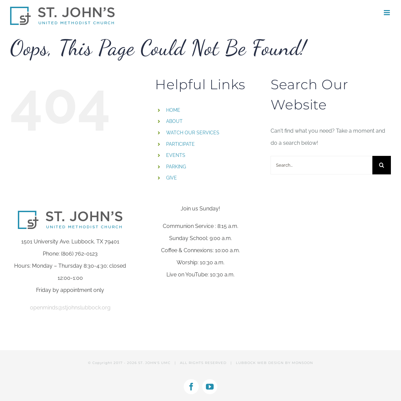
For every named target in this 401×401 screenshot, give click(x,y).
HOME (173, 110)
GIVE (171, 177)
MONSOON (302, 363)
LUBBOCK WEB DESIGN (260, 363)
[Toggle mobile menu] (387, 12)
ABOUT (174, 121)
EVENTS (175, 155)
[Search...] (321, 165)
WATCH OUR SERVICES (192, 132)
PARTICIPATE (180, 144)
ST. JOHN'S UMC (154, 363)
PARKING (176, 166)
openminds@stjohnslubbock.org (70, 307)
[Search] (381, 165)
